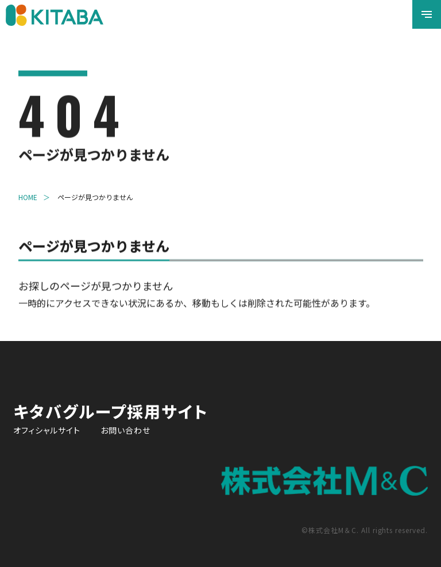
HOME (27, 198)
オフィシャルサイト (46, 430)
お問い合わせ (125, 430)
